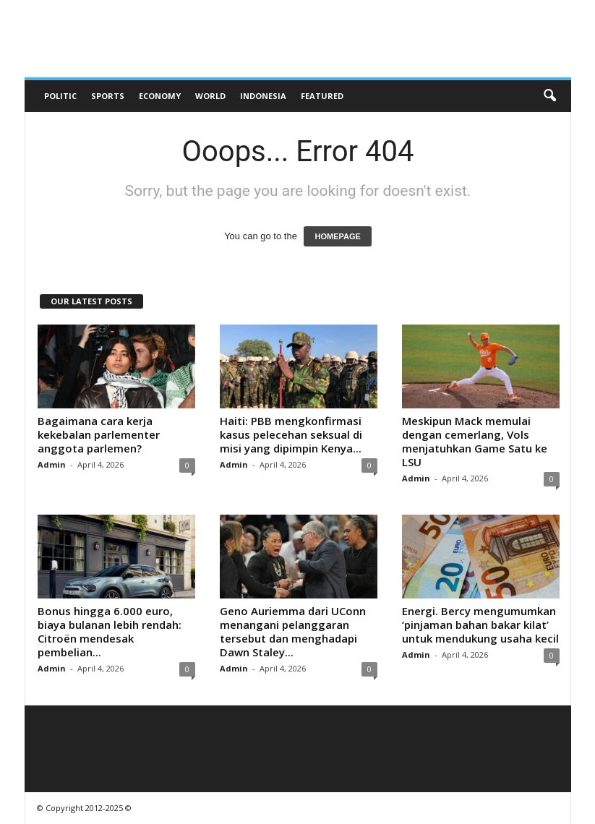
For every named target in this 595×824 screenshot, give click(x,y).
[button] (549, 96)
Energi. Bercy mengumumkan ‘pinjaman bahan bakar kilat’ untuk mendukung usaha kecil (480, 624)
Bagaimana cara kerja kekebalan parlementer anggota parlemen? (99, 434)
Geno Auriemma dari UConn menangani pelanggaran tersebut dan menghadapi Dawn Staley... (293, 631)
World (210, 95)
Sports (107, 95)
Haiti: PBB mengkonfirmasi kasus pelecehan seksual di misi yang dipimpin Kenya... (291, 434)
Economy (160, 95)
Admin (52, 464)
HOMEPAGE (337, 236)
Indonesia (263, 95)
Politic (60, 95)
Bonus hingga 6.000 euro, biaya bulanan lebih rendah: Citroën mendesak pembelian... (109, 631)
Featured (322, 95)
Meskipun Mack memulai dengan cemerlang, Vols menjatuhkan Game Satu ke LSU (474, 441)
